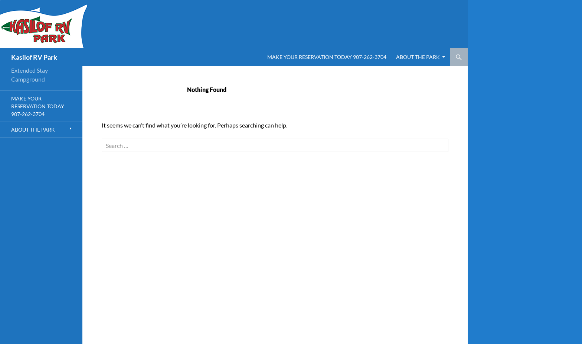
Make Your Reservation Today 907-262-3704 (326, 57)
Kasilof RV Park (34, 57)
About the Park (418, 57)
